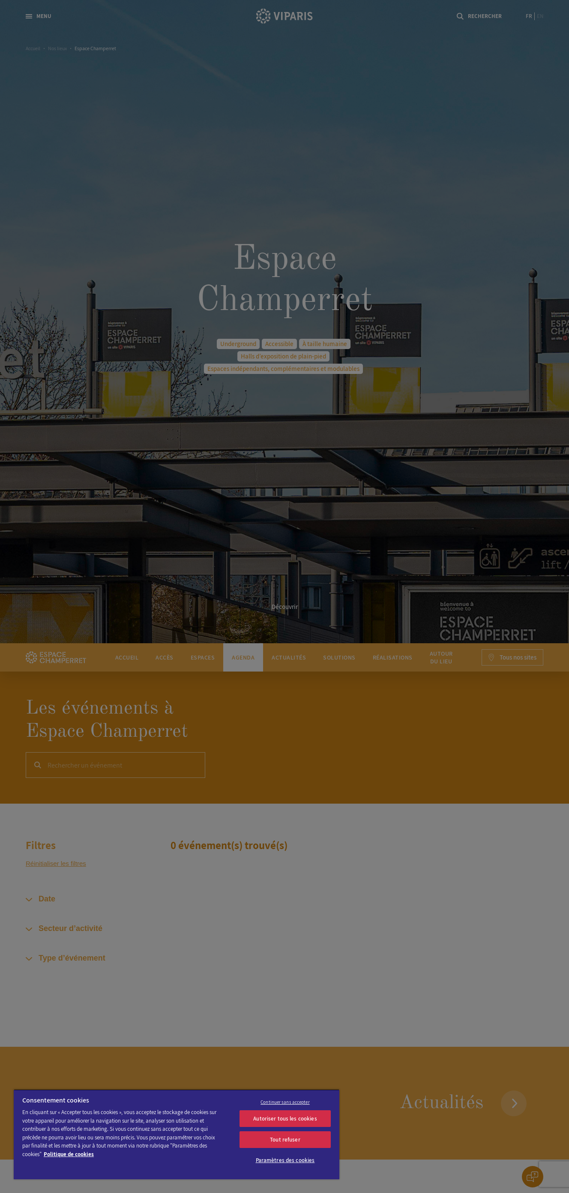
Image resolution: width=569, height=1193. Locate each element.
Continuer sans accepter (285, 1102)
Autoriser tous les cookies (285, 1118)
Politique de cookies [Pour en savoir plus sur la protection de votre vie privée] (69, 1154)
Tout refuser (285, 1139)
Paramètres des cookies (285, 1160)
